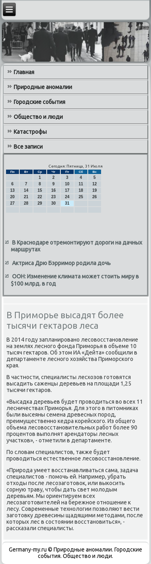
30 (53, 203)
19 (94, 190)
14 (26, 190)
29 (39, 203)
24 (67, 197)
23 (53, 197)
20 (12, 197)
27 (12, 203)
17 (67, 190)
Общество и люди (38, 117)
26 (94, 197)
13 (12, 190)
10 (67, 184)
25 (81, 197)
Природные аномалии (43, 87)
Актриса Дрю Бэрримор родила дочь (61, 263)
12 (94, 184)
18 (81, 190)
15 (39, 190)
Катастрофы (30, 132)
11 (81, 184)
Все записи (28, 146)
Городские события (39, 102)
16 (53, 190)
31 (67, 203)
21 (26, 197)
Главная (24, 72)
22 (39, 197)
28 (26, 203)
